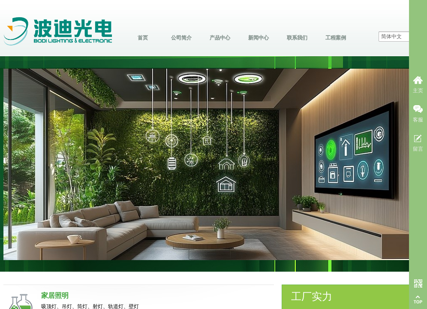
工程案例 (335, 38)
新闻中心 (258, 38)
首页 (143, 38)
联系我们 (297, 38)
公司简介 (181, 38)
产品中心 (220, 38)
